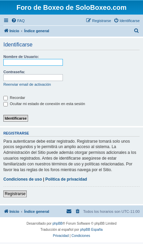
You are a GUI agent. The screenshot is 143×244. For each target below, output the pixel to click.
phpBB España (91, 229)
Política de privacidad (66, 179)
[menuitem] (18, 21)
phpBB (57, 223)
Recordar (14, 98)
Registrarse (15, 193)
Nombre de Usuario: (21, 57)
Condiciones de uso (22, 179)
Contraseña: (14, 72)
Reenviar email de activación (27, 84)
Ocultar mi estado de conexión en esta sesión (44, 104)
